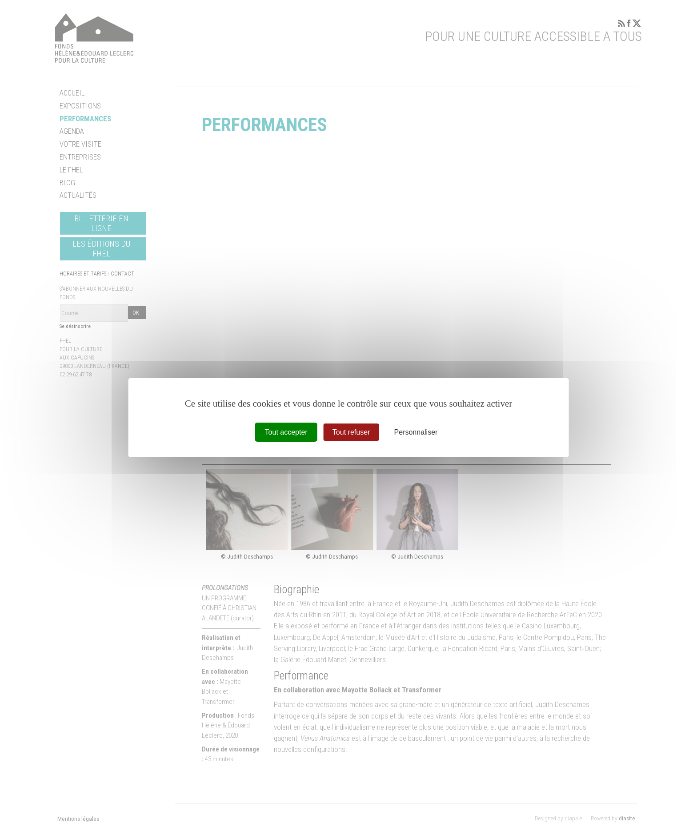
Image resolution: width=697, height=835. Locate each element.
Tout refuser (351, 431)
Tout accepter (286, 431)
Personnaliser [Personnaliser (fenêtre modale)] (416, 431)
